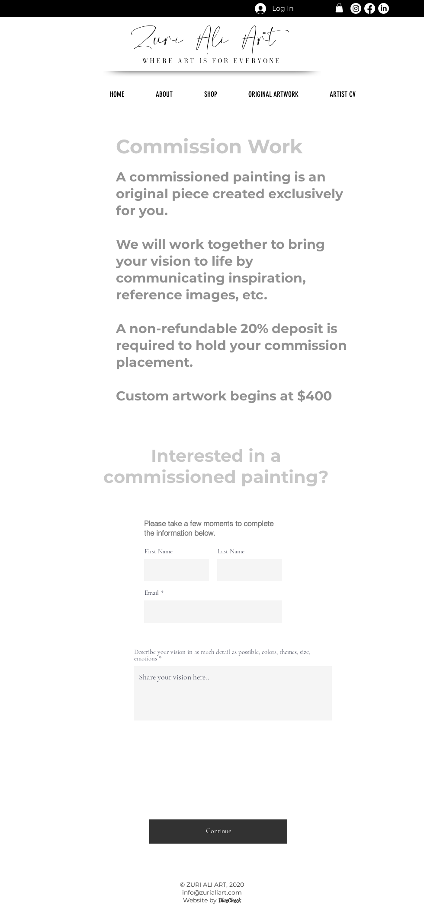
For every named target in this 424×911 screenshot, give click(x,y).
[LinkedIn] (383, 8)
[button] (339, 8)
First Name (159, 551)
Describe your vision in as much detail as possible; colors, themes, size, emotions (222, 655)
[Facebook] (369, 8)
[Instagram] (355, 8)
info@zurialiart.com (212, 892)
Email (152, 593)
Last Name (231, 551)
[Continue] (218, 831)
